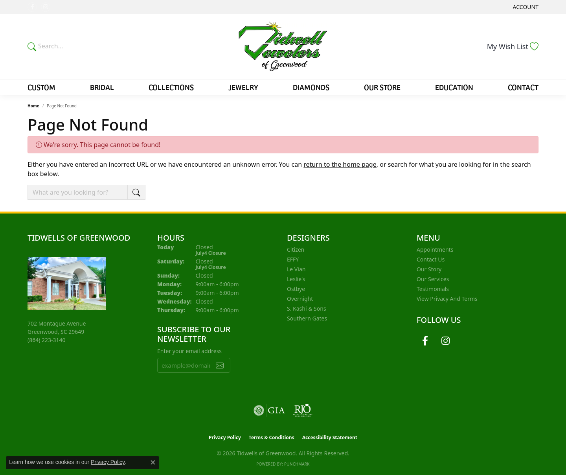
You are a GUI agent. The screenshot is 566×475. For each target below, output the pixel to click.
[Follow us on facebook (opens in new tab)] (32, 7)
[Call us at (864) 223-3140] (47, 340)
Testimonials (433, 289)
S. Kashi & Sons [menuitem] (306, 308)
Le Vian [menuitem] (296, 269)
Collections (171, 87)
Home (33, 106)
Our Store (382, 87)
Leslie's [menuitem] (296, 279)
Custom (41, 87)
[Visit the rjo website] (302, 410)
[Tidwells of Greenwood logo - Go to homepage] (283, 46)
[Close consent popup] (153, 462)
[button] (524, 7)
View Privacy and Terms (447, 298)
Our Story (429, 269)
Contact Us (431, 259)
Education (454, 87)
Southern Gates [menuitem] (307, 318)
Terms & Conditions (271, 437)
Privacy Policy (225, 437)
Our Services (433, 279)
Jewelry (243, 87)
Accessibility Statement (329, 437)
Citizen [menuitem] (295, 249)
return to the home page (340, 164)
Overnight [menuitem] (300, 298)
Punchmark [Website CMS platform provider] (297, 464)
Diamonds (311, 87)
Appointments (435, 249)
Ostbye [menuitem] (296, 289)
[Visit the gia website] (269, 410)
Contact (523, 87)
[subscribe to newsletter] (219, 365)
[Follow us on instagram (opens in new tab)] (45, 7)
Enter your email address (189, 351)
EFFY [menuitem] (293, 259)
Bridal (102, 87)
